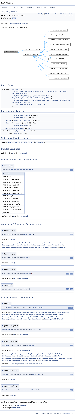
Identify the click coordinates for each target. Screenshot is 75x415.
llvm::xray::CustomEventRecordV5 (13, 315)
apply (16, 131)
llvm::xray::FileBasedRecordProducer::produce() (27, 364)
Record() (12, 239)
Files (46, 7)
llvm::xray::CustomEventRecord (58, 312)
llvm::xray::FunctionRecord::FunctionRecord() (17, 245)
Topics (21, 7)
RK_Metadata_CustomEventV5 (22, 98)
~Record (17, 133)
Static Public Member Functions (66, 14)
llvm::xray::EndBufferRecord (35, 315)
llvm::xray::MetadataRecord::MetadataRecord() (18, 247)
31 (13, 153)
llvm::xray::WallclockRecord (53, 319)
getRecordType (19, 128)
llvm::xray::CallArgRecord (38, 312)
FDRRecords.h (22, 153)
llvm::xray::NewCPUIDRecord (32, 317)
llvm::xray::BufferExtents (21, 312)
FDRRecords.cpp (24, 350)
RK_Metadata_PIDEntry (22, 100)
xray (7, 11)
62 (14, 335)
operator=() (38, 247)
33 (14, 216)
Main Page (5, 7)
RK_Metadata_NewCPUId (20, 94)
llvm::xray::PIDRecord (49, 317)
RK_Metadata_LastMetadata (23, 104)
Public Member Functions (51, 14)
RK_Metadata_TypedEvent (21, 102)
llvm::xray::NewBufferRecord (12, 317)
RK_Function (40, 104)
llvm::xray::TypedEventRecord (31, 319)
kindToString (28, 142)
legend (37, 81)
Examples (52, 7)
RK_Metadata (18, 91)
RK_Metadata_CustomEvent (41, 96)
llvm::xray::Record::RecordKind (21, 169)
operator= (17, 120)
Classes (39, 7)
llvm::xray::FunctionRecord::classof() (24, 243)
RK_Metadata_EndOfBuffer (61, 100)
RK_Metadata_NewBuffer (41, 100)
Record (13, 11)
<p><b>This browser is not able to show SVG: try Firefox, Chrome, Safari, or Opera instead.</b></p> (37, 54)
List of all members (70, 16)
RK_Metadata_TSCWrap (21, 96)
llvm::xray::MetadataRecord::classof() (49, 243)
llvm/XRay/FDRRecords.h (18, 24)
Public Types (41, 14)
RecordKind (16, 89)
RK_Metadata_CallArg (42, 98)
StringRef (19, 142)
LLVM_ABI (11, 142)
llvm (2, 11)
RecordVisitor (24, 131)
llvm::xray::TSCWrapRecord (11, 319)
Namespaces (29, 7)
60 (14, 278)
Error (11, 131)
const (22, 115)
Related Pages (14, 7)
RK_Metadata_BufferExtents (35, 91)
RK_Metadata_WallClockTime (58, 91)
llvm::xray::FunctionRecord (54, 315)
